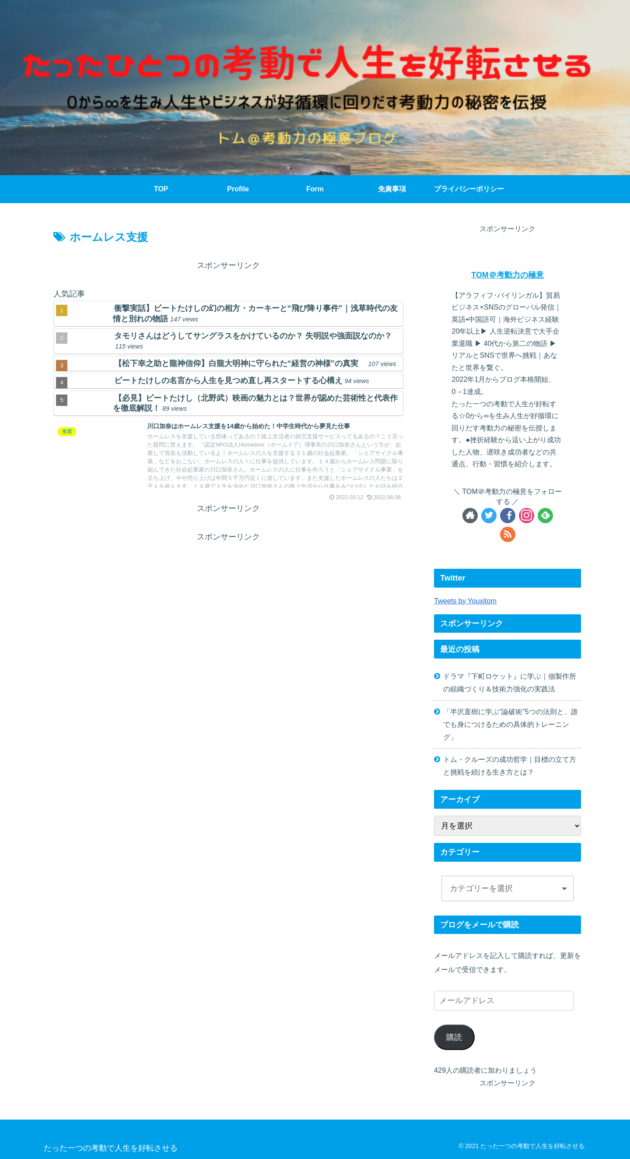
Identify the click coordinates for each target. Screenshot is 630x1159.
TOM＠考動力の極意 (507, 275)
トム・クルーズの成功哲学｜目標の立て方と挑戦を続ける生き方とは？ (509, 765)
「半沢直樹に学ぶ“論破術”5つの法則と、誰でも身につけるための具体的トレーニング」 (510, 724)
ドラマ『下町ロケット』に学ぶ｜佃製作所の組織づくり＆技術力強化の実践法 (509, 682)
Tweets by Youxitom (465, 601)
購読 (454, 1037)
